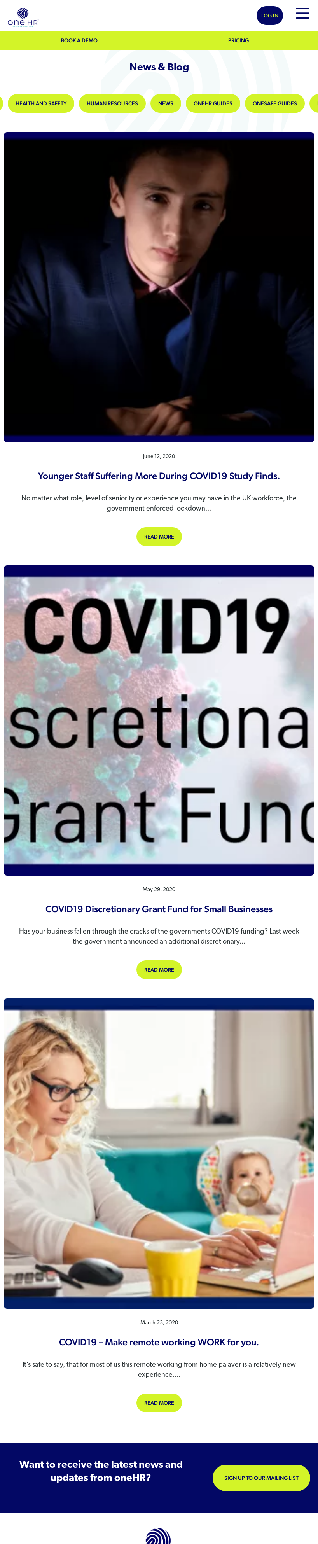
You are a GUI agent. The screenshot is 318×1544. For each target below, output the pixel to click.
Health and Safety (41, 103)
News (165, 103)
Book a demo (79, 40)
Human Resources (112, 103)
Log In (269, 15)
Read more (163, 536)
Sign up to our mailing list (261, 1478)
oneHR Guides (213, 103)
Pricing (238, 40)
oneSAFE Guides (275, 103)
